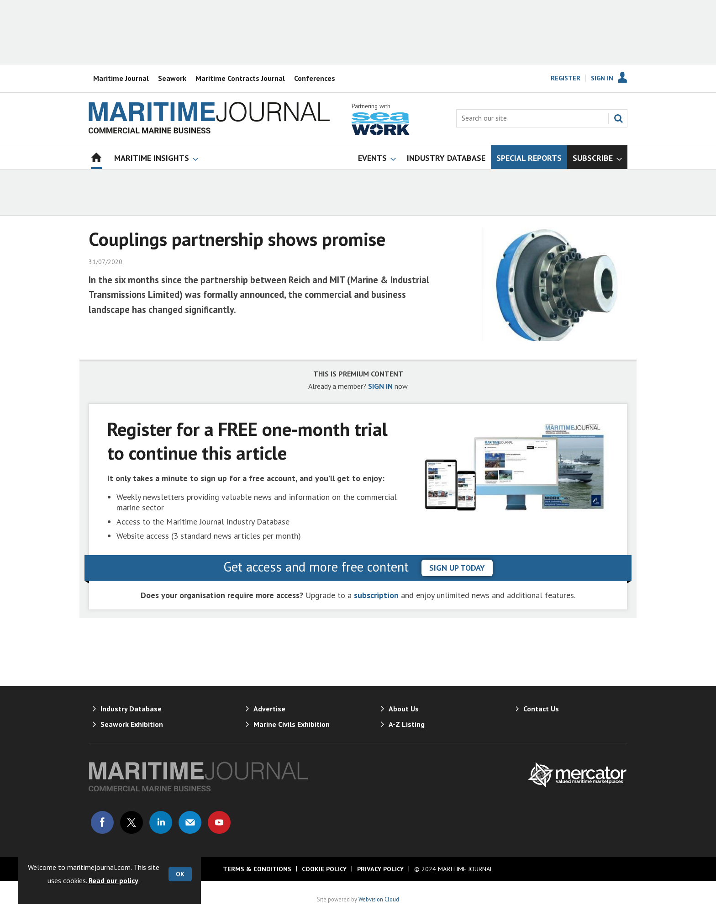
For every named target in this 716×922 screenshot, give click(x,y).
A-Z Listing (407, 724)
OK (180, 874)
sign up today (457, 567)
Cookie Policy (324, 869)
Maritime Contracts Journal (240, 78)
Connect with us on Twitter (131, 822)
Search (618, 118)
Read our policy (113, 880)
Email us (190, 822)
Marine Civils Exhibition (291, 724)
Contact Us (541, 708)
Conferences (314, 78)
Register (565, 78)
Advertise (269, 708)
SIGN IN (380, 386)
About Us (404, 708)
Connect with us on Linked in (161, 822)
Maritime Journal (121, 78)
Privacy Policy (380, 869)
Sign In (602, 78)
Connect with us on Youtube (219, 822)
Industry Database (131, 708)
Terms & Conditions (257, 869)
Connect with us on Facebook (102, 822)
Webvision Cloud (378, 899)
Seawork (172, 78)
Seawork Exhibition (131, 724)
